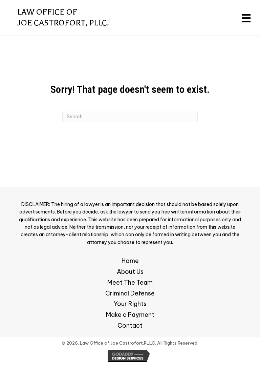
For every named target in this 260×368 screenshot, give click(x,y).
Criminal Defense (130, 293)
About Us (130, 271)
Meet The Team (130, 282)
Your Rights (130, 304)
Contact (130, 325)
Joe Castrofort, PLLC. (63, 22)
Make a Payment (130, 315)
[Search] (130, 116)
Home (130, 261)
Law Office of (47, 12)
